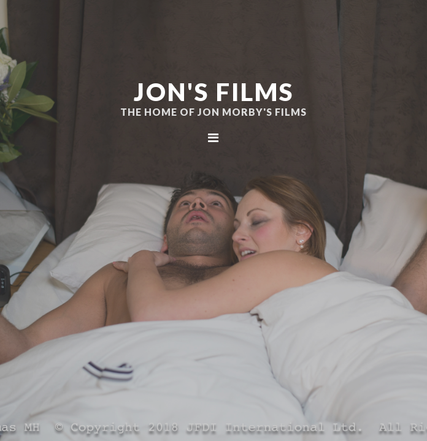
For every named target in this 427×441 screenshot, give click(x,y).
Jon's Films (214, 92)
